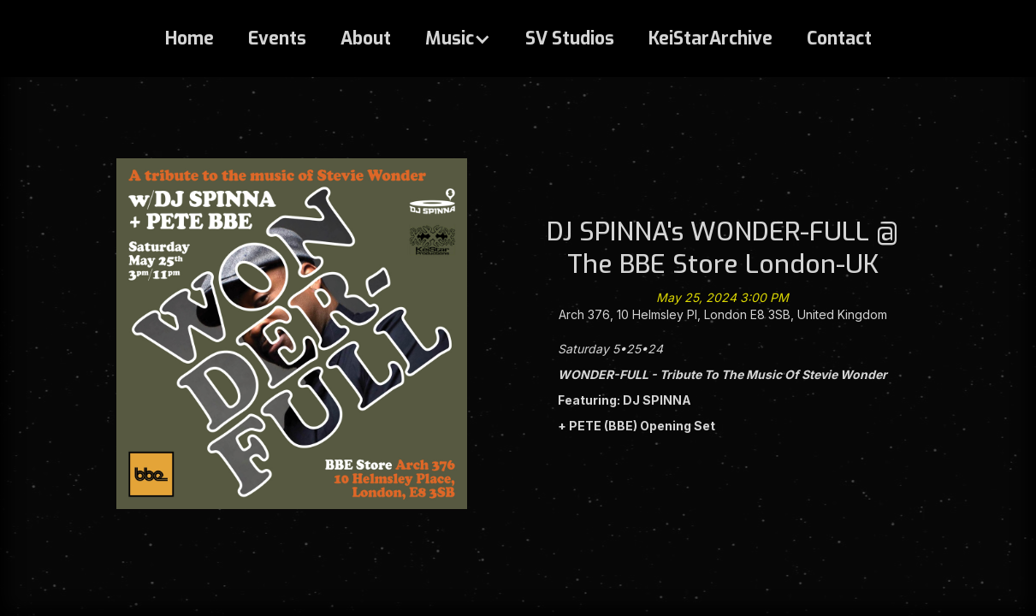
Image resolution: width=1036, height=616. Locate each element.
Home (189, 38)
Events (277, 38)
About (365, 38)
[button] (458, 38)
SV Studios (569, 38)
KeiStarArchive (710, 38)
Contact (839, 38)
